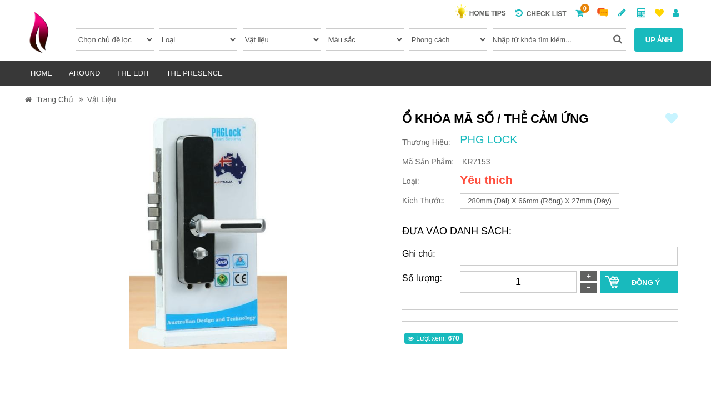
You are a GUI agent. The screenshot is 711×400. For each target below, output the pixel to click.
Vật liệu (101, 99)
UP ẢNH (658, 40)
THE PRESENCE (195, 73)
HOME (41, 73)
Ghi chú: (418, 253)
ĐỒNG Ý (646, 282)
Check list (541, 13)
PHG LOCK (488, 139)
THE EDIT (133, 73)
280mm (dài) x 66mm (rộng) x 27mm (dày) (540, 201)
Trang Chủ (54, 99)
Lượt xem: (433, 338)
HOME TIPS (485, 13)
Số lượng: (422, 278)
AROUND (84, 73)
